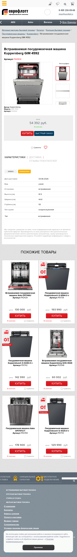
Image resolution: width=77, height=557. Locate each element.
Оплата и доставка (12, 517)
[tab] (15, 157)
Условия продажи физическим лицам (21, 528)
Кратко (11, 171)
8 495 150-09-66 (67, 10)
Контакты (8, 510)
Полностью (24, 171)
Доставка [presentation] (35, 157)
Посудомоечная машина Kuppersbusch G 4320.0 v (56, 429)
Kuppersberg (32, 34)
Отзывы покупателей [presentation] (43, 161)
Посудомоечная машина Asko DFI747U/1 (20, 429)
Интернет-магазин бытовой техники (18, 30)
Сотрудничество (11, 524)
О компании (9, 506)
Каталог (40, 30)
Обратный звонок (47, 12)
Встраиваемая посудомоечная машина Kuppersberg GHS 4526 (56, 361)
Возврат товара (11, 521)
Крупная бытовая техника (58, 30)
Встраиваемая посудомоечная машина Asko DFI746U (20, 294)
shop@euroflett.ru (66, 14)
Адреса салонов (11, 513)
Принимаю (38, 547)
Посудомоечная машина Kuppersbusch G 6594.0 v (56, 294)
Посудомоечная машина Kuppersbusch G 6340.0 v (20, 361)
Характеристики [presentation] (14, 157)
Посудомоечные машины (13, 34)
